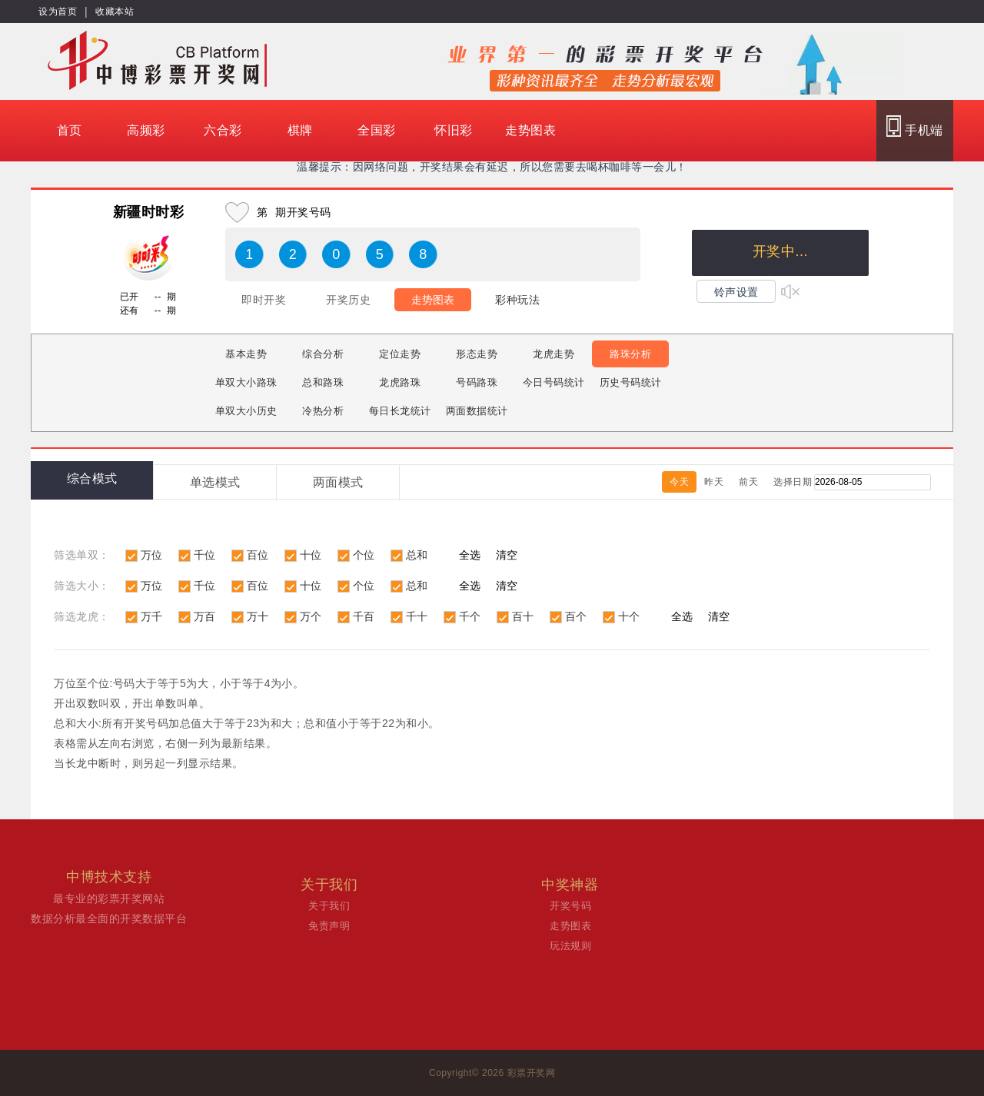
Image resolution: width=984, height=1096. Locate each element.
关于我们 (329, 906)
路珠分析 (630, 354)
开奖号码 (570, 906)
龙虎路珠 (400, 382)
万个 (311, 616)
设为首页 (57, 11)
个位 (364, 555)
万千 (152, 616)
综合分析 (323, 354)
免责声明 (329, 926)
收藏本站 (114, 11)
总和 (417, 555)
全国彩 (376, 130)
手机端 (914, 126)
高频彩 (146, 130)
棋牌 (300, 130)
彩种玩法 (517, 300)
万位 (152, 555)
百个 (576, 616)
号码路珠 (476, 382)
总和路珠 (323, 382)
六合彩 (223, 130)
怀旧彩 (453, 130)
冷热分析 (323, 411)
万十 (258, 616)
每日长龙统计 (400, 411)
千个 (470, 616)
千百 (364, 616)
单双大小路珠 (246, 382)
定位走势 (400, 354)
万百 (205, 616)
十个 (629, 616)
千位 (205, 555)
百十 (523, 616)
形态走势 (476, 354)
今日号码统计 (554, 382)
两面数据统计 (477, 411)
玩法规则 (570, 946)
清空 (506, 555)
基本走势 (246, 354)
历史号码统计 (631, 382)
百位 (258, 555)
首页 (69, 130)
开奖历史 (348, 300)
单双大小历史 (246, 411)
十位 (311, 555)
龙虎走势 (553, 354)
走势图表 (530, 130)
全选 (469, 555)
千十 (417, 616)
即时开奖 (263, 300)
